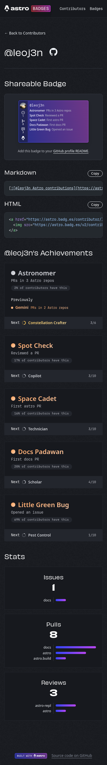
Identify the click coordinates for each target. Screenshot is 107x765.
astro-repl (43, 705)
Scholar (35, 481)
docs (47, 600)
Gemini (21, 307)
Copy (95, 173)
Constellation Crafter (47, 322)
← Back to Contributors (24, 33)
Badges (96, 8)
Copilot (34, 375)
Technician (38, 428)
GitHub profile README (70, 151)
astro (47, 652)
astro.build (42, 658)
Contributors (72, 8)
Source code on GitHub (71, 755)
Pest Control (39, 535)
